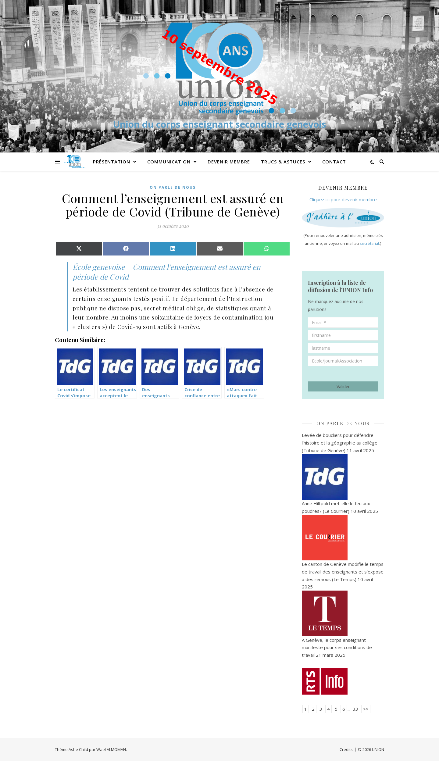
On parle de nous (173, 187)
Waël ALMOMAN (111, 749)
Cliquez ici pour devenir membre (343, 199)
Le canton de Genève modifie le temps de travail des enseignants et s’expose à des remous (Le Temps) (343, 571)
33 (355, 709)
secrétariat (369, 243)
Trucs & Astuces (283, 162)
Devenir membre (229, 162)
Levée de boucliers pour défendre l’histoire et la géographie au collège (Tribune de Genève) (339, 442)
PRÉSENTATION (111, 162)
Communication (169, 162)
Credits (346, 749)
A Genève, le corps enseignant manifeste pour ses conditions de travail (337, 647)
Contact (334, 162)
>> (366, 709)
